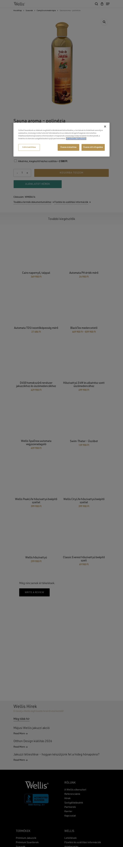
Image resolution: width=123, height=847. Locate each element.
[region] (61, 139)
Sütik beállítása (29, 147)
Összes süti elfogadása (93, 147)
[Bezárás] (105, 126)
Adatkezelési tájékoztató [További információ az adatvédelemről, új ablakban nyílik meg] (76, 139)
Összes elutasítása (68, 147)
